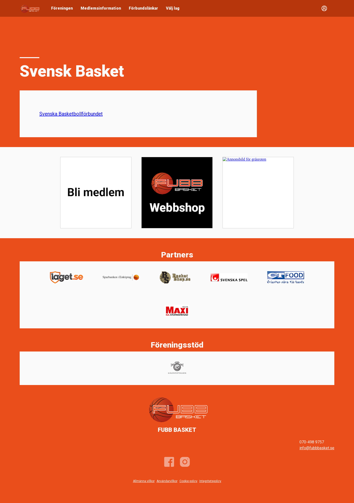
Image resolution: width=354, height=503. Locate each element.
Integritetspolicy (210, 481)
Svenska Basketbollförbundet (71, 114)
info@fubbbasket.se (316, 448)
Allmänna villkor (144, 481)
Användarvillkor (167, 481)
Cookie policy (188, 481)
